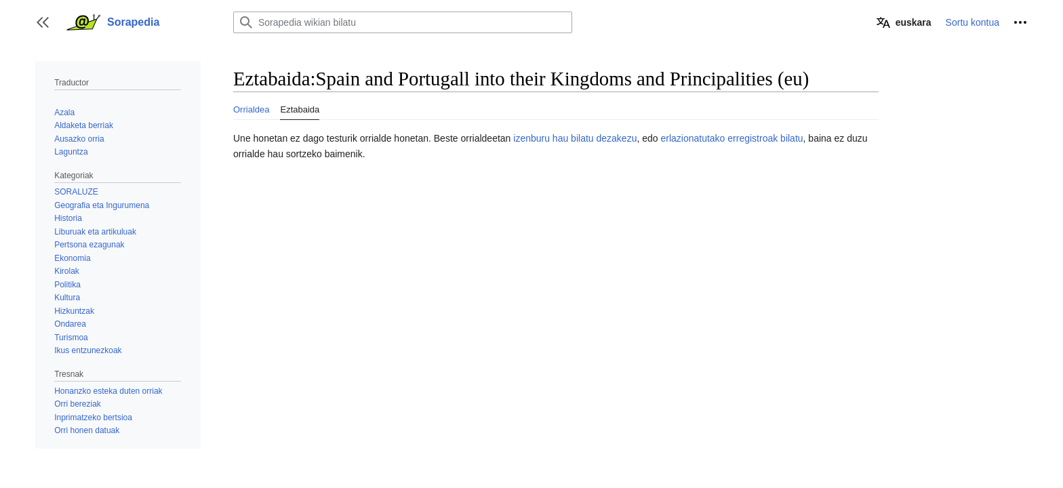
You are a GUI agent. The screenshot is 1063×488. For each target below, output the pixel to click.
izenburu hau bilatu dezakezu (575, 138)
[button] (42, 22)
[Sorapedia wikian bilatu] (402, 22)
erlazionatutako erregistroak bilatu (731, 138)
